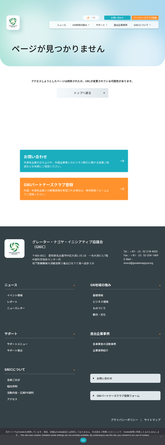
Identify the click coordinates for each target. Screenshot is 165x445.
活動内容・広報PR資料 (20, 394)
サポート (100, 25)
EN (93, 17)
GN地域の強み (79, 25)
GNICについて (141, 25)
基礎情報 (98, 297)
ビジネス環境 (100, 303)
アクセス (12, 401)
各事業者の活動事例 (104, 346)
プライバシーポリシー (126, 421)
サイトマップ (152, 421)
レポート (12, 303)
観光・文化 (99, 316)
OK (83, 440)
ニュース (61, 25)
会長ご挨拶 (13, 382)
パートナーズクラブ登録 (145, 17)
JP (88, 17)
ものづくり (99, 310)
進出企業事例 (120, 25)
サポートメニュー (17, 346)
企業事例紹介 (100, 352)
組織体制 (12, 388)
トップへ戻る (82, 93)
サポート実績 (15, 352)
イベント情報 (15, 297)
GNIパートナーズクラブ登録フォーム (118, 398)
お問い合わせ (117, 17)
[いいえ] (161, 436)
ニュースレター (16, 310)
